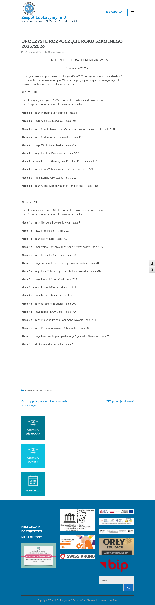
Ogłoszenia (45, 390)
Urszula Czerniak (56, 52)
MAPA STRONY (31, 537)
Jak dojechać (114, 12)
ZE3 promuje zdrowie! (120, 401)
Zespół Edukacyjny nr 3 (43, 17)
